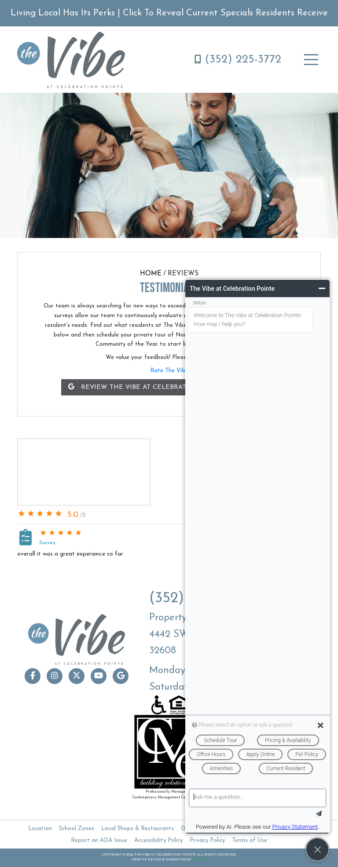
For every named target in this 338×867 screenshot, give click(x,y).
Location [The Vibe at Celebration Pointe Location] (40, 828)
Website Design (147, 859)
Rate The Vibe (169, 370)
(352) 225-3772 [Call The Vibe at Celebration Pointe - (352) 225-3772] (238, 60)
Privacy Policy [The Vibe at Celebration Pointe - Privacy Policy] (207, 840)
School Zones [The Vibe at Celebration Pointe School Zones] (76, 828)
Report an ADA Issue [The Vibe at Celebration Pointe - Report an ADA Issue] (99, 840)
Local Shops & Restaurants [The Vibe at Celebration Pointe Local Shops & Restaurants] (137, 828)
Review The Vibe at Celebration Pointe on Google (169, 387)
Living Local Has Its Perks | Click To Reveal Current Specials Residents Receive (169, 13)
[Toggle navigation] (311, 59)
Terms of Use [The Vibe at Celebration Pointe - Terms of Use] (249, 840)
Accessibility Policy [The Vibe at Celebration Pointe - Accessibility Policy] (158, 840)
